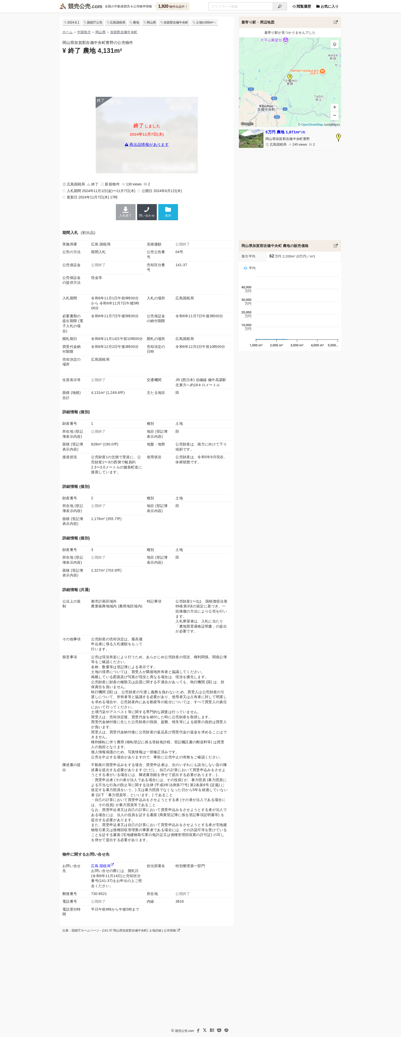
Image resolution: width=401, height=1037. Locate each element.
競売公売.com (184, 1031)
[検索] (279, 6)
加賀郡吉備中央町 (176, 22)
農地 (136, 22)
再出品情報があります (149, 144)
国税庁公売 (94, 22)
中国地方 (84, 32)
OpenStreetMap (312, 124)
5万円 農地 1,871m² (285, 132)
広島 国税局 (100, 866)
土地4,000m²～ (206, 22)
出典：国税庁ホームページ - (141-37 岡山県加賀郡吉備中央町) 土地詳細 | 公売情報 (121, 930)
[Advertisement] (147, 75)
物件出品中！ (173, 6)
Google (247, 124)
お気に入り (327, 6)
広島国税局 (117, 22)
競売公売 (79, 6)
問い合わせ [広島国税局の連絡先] (146, 212)
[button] (290, 78)
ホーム (67, 32)
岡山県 (151, 22)
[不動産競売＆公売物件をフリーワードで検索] (240, 6)
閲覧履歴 (301, 6)
